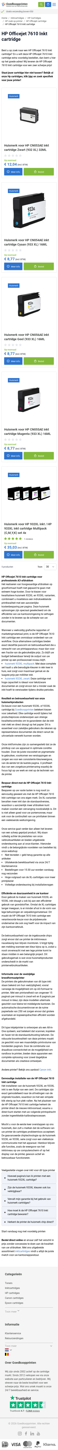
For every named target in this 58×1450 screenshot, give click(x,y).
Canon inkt (45, 1069)
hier (30, 76)
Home (4, 18)
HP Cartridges (34, 18)
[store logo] (15, 4)
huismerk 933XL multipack (19, 663)
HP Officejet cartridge (36, 21)
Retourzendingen (14, 1338)
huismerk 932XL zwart (17, 678)
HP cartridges (12, 1293)
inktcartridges (22, 1251)
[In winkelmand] (39, 171)
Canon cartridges (14, 1298)
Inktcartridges (17, 18)
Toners (8, 1283)
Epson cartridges (14, 1302)
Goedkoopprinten (24, 709)
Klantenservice (13, 1333)
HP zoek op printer (14, 21)
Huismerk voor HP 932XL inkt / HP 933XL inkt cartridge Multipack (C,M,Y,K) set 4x (28, 528)
